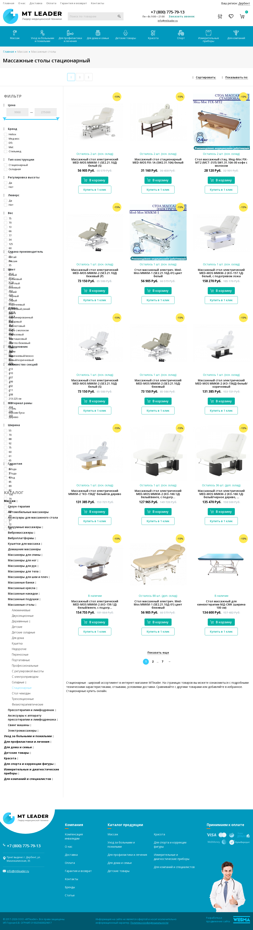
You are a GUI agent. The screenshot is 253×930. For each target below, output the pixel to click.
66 (7, 231)
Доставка (35, 3)
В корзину (94, 180)
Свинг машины (19, 725)
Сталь (10, 408)
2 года (10, 469)
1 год (9, 477)
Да (8, 183)
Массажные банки (22, 582)
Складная (12, 169)
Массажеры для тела (24, 571)
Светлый (12, 283)
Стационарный (16, 165)
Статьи (70, 895)
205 (8, 313)
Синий (10, 292)
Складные (19, 682)
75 (7, 218)
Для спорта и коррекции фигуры (30, 764)
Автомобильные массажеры (28, 512)
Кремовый (13, 279)
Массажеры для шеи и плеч (29, 577)
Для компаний (236, 35)
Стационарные (22, 688)
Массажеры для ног (23, 560)
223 (8, 360)
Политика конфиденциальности (149, 922)
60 (7, 452)
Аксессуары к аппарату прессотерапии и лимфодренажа (33, 717)
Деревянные (21, 621)
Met (8, 147)
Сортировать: (206, 77)
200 (8, 322)
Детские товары (125, 35)
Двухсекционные (23, 616)
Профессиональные (25, 665)
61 (7, 456)
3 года (10, 473)
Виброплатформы (22, 538)
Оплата (51, 3)
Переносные (20, 654)
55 (7, 430)
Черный (11, 296)
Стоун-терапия (19, 506)
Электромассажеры (23, 730)
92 (7, 443)
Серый (10, 300)
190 (8, 330)
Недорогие (19, 649)
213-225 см (12, 398)
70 (7, 222)
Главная (8, 3)
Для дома (18, 638)
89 (7, 486)
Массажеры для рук (23, 566)
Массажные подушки (24, 599)
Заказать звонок (182, 16)
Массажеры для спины (25, 555)
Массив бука (14, 412)
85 (7, 482)
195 (8, 317)
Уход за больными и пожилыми (42, 36)
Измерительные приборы (208, 36)
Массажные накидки (24, 593)
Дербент (244, 3)
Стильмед (12, 151)
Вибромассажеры (21, 532)
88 (7, 439)
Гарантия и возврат (73, 3)
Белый (10, 275)
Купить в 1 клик (94, 189)
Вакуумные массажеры (25, 527)
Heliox (10, 134)
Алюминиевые (21, 610)
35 (7, 265)
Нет (8, 187)
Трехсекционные (23, 699)
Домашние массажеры (24, 549)
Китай (10, 257)
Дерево (11, 417)
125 (8, 244)
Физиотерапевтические (27, 704)
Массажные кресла (22, 588)
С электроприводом (25, 677)
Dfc (8, 143)
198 (8, 334)
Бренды (70, 887)
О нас (21, 3)
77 (7, 235)
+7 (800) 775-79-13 (167, 12)
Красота (153, 35)
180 (8, 326)
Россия (10, 261)
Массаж (15, 35)
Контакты (97, 3)
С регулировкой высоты (28, 671)
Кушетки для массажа (25, 543)
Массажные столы (43, 51)
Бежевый (12, 287)
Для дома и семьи (98, 35)
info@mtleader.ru (168, 20)
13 (7, 227)
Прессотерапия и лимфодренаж (32, 710)
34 (7, 239)
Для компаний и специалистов (28, 779)
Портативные (21, 660)
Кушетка (17, 643)
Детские (17, 627)
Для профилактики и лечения (70, 36)
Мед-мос (11, 138)
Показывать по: (236, 77)
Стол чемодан (21, 693)
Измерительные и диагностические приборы (31, 771)
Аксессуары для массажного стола (33, 519)
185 (8, 339)
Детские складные (23, 632)
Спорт (181, 35)
